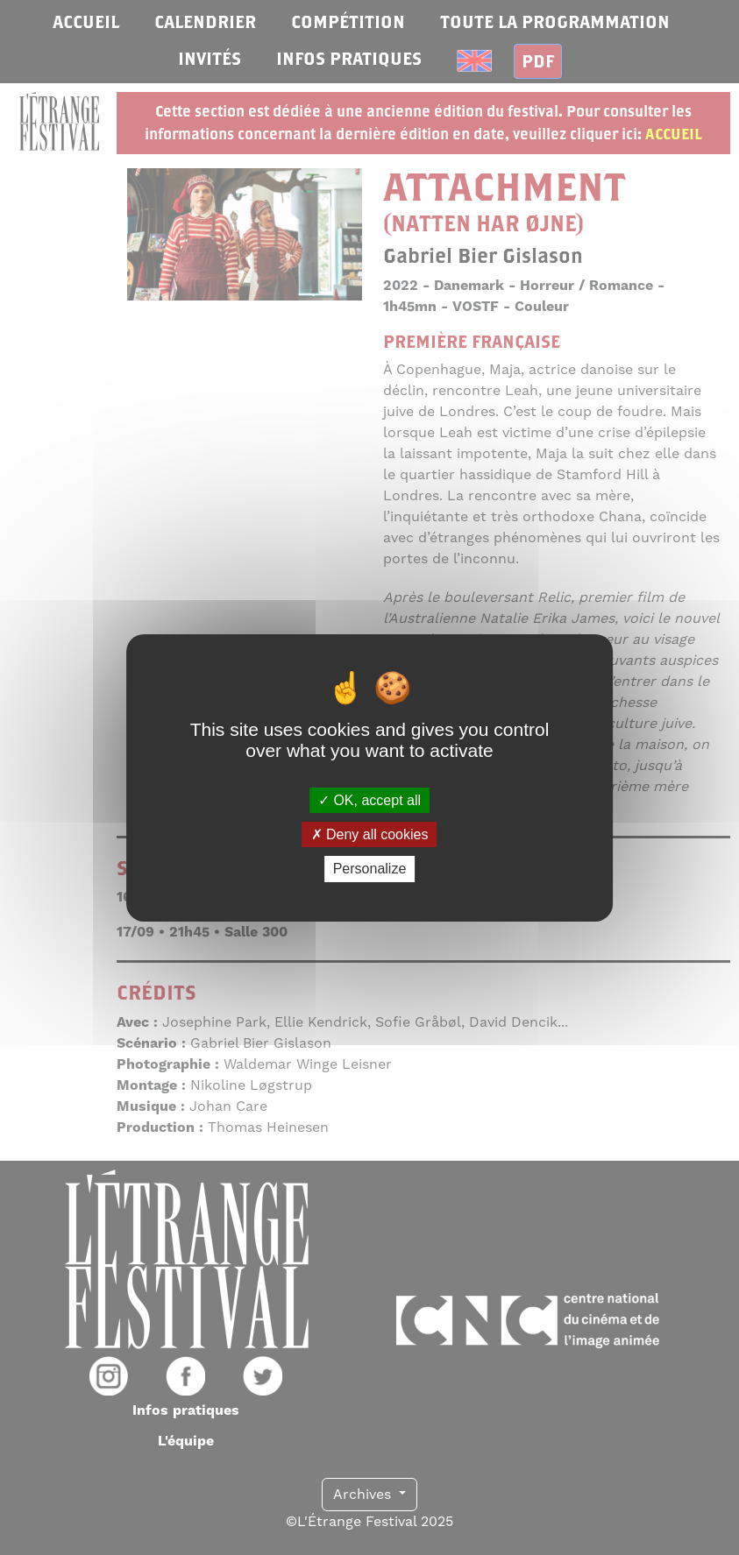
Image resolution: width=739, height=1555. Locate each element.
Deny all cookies (370, 834)
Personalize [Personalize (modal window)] (370, 868)
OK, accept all (369, 800)
